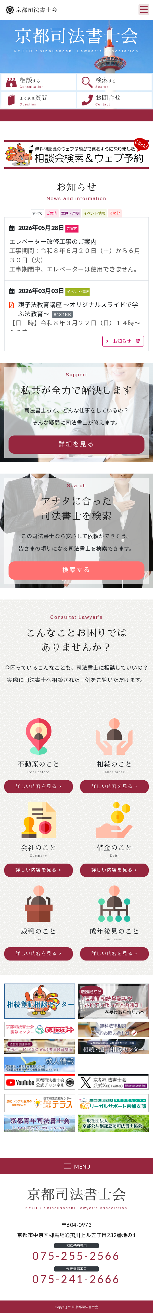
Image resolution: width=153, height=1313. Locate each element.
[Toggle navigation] (143, 9)
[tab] (37, 213)
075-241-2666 (76, 1279)
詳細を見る (76, 444)
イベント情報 (78, 292)
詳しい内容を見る (36, 786)
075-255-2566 (76, 1256)
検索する (76, 570)
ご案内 (72, 229)
